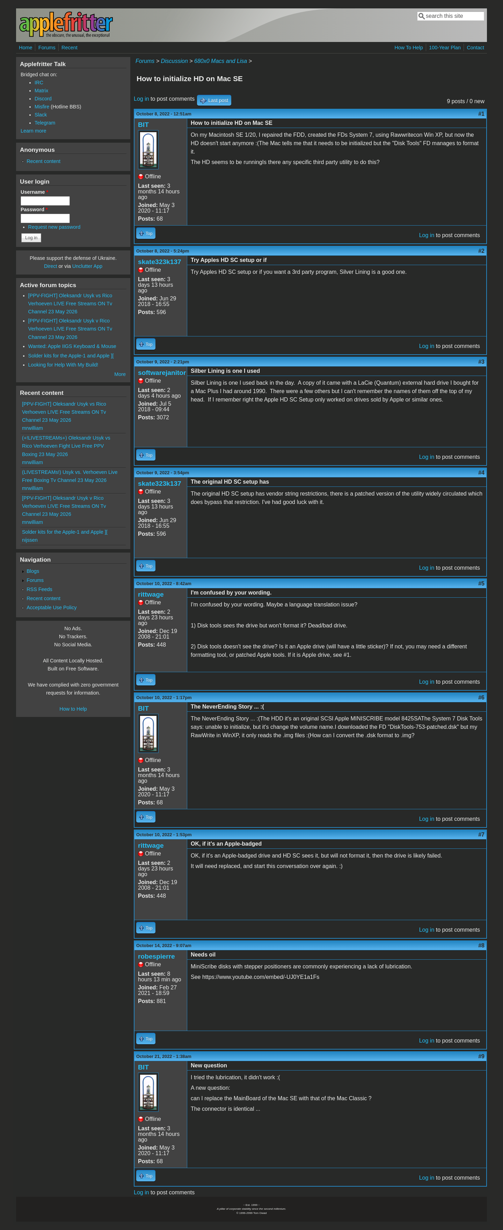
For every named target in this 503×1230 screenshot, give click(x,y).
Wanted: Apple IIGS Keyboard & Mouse (72, 346)
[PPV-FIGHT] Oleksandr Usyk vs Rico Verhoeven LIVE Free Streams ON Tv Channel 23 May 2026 (70, 303)
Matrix (41, 90)
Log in (141, 99)
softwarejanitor (162, 372)
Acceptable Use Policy (51, 607)
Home (25, 47)
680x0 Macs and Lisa (220, 61)
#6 (481, 698)
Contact (475, 47)
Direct (50, 266)
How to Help (73, 709)
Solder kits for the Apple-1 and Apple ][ (71, 355)
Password (34, 209)
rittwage (151, 594)
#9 (481, 1056)
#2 (481, 251)
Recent (69, 47)
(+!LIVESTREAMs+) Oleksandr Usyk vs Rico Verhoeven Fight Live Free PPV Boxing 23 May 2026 (66, 446)
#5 (481, 583)
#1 (481, 114)
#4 (481, 473)
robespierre (156, 956)
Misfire (42, 106)
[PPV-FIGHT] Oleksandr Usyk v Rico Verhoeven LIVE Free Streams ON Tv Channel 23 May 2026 (70, 329)
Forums (47, 47)
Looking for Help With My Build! (63, 365)
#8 (481, 945)
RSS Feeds (39, 589)
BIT (143, 124)
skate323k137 (159, 261)
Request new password (54, 227)
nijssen (30, 540)
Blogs (33, 571)
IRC (39, 82)
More (120, 374)
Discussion (174, 61)
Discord (43, 98)
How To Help (408, 47)
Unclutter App (87, 266)
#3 (481, 362)
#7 (481, 835)
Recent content (43, 161)
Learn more (33, 131)
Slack (41, 115)
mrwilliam (32, 428)
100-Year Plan (445, 47)
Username (34, 192)
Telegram (45, 123)
